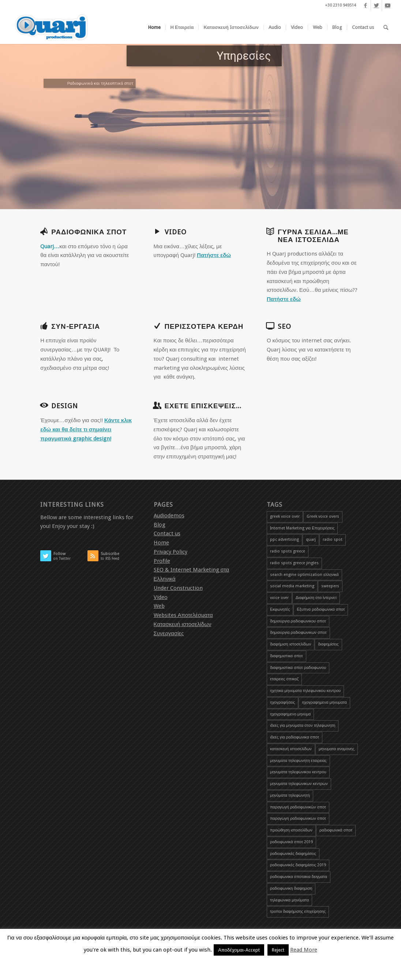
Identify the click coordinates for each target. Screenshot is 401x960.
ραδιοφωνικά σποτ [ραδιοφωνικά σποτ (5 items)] (335, 830)
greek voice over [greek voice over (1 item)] (285, 516)
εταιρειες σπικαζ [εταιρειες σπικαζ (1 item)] (284, 679)
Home (161, 542)
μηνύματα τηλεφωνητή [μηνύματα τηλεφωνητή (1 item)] (290, 795)
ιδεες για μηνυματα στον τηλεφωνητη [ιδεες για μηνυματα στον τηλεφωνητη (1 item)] (302, 725)
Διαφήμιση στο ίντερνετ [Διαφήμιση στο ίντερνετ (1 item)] (316, 597)
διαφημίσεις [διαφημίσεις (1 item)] (328, 644)
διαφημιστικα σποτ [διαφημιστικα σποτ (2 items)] (286, 656)
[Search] (386, 27)
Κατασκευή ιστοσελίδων (182, 624)
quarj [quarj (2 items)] (311, 539)
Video (161, 597)
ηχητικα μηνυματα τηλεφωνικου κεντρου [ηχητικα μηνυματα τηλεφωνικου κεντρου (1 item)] (305, 690)
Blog (159, 524)
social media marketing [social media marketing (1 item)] (292, 586)
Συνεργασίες (169, 633)
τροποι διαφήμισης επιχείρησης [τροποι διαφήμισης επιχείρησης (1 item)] (298, 911)
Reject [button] (278, 950)
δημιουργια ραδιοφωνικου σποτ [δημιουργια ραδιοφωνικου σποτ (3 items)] (298, 621)
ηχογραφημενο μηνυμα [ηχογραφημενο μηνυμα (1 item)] (290, 714)
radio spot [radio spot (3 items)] (332, 539)
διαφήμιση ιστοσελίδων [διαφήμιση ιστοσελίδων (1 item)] (290, 644)
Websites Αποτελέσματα (183, 615)
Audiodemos (169, 515)
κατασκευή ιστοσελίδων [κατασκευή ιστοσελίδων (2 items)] (291, 749)
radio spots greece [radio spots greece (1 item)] (287, 551)
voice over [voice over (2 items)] (279, 597)
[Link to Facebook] (365, 5)
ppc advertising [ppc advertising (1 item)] (284, 539)
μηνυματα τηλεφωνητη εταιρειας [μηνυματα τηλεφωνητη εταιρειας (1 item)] (298, 760)
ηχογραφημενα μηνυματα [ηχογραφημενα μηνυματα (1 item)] (324, 702)
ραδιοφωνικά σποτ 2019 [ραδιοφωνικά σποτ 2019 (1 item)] (291, 842)
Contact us (167, 533)
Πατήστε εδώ (214, 255)
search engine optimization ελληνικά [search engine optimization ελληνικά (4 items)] (304, 574)
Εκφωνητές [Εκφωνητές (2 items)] (280, 609)
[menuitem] (154, 27)
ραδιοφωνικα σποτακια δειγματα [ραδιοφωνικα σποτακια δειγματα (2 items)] (298, 876)
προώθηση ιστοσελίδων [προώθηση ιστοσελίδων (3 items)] (291, 830)
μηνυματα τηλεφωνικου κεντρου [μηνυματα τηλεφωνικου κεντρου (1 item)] (298, 772)
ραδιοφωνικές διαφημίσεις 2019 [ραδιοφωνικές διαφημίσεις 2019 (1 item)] (298, 865)
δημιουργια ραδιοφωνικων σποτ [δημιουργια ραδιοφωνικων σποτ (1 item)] (298, 632)
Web (159, 606)
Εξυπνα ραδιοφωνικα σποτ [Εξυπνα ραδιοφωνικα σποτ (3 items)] (321, 609)
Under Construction (178, 588)
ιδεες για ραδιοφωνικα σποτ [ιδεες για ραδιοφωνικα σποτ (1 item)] (294, 737)
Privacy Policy (170, 551)
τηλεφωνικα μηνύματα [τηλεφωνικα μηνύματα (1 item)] (289, 900)
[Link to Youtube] (387, 5)
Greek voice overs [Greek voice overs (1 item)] (323, 516)
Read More (303, 949)
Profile (162, 561)
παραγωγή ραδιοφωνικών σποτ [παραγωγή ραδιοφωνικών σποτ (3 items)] (298, 807)
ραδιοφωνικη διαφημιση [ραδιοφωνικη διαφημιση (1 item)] (291, 888)
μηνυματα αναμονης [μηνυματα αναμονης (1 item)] (337, 749)
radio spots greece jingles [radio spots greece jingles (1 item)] (294, 563)
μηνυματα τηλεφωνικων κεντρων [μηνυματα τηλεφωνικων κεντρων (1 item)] (299, 783)
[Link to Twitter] (376, 5)
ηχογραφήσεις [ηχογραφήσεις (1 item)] (282, 702)
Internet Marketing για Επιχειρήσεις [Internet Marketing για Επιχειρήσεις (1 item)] (302, 528)
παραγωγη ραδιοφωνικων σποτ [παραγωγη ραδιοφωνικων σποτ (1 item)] (298, 818)
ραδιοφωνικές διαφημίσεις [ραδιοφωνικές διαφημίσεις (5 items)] (293, 853)
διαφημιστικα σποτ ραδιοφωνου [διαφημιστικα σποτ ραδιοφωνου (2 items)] (298, 667)
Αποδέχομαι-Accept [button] (238, 950)
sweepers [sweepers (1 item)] (330, 586)
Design (64, 406)
